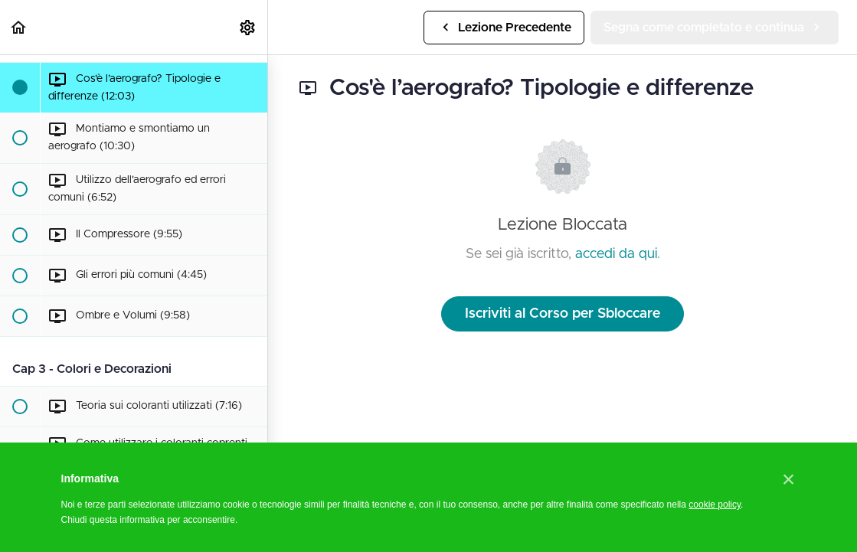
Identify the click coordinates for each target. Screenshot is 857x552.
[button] (19, 27)
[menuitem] (248, 27)
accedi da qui (616, 254)
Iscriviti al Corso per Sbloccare (562, 314)
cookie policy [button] (715, 504)
